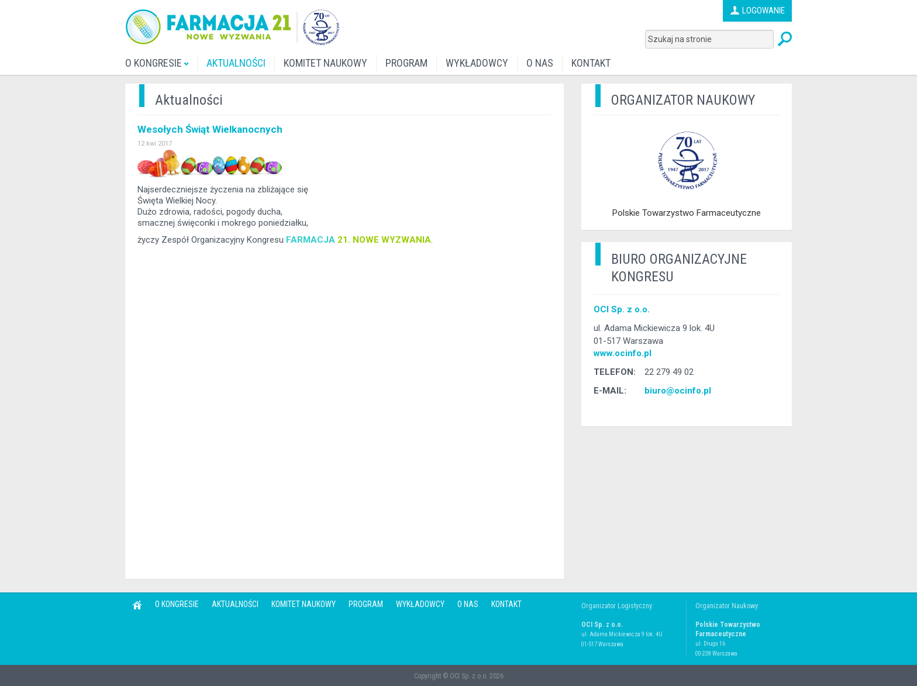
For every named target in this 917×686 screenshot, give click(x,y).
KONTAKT (591, 63)
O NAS (539, 63)
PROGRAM (406, 63)
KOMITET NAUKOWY (325, 63)
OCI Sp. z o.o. (622, 309)
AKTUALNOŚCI (236, 63)
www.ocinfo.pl (622, 353)
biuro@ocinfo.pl (677, 390)
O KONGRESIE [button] (156, 63)
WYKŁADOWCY (477, 63)
